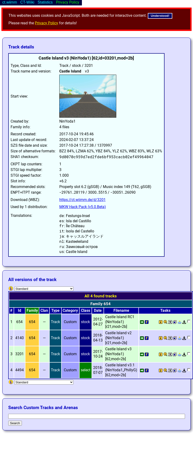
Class (85, 310)
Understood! (160, 15)
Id (19, 310)
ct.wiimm (9, 2)
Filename (121, 310)
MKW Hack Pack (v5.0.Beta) (82, 207)
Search (15, 423)
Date (98, 310)
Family (32, 310)
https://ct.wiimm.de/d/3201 (82, 199)
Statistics (45, 2)
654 (32, 322)
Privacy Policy (46, 23)
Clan (44, 310)
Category (70, 310)
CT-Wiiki (27, 2)
